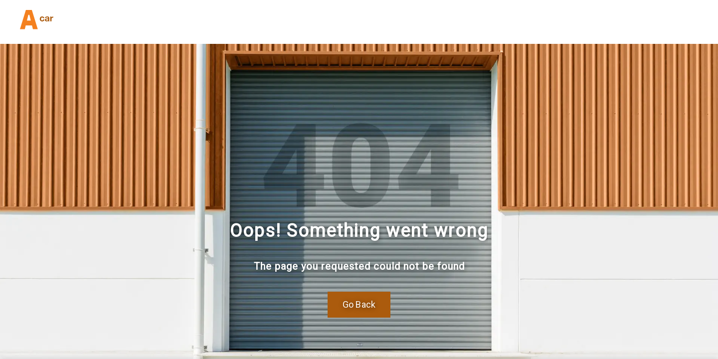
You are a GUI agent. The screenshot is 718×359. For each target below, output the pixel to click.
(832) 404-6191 (153, 21)
